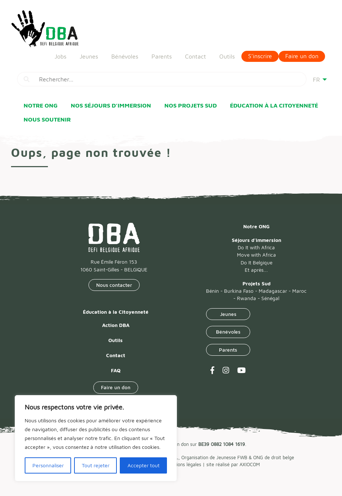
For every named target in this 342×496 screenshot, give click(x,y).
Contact (195, 54)
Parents (161, 54)
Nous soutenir (47, 119)
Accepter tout (144, 465)
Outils (227, 54)
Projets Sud (256, 283)
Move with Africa (256, 255)
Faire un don (301, 53)
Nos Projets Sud (190, 105)
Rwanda (246, 298)
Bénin (212, 291)
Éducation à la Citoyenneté (274, 105)
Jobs (60, 54)
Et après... (256, 270)
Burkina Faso (239, 291)
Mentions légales (183, 464)
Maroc (299, 291)
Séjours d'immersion (256, 240)
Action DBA (115, 325)
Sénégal (270, 298)
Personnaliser (48, 465)
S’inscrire (260, 53)
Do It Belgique (256, 262)
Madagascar (273, 291)
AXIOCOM (250, 464)
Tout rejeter (95, 465)
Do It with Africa (256, 247)
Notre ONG (40, 105)
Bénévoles (124, 54)
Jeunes (89, 54)
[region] (96, 438)
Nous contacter (114, 285)
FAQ (116, 370)
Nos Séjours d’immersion (111, 105)
